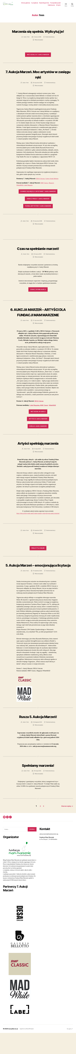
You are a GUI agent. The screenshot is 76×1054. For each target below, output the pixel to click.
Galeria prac (51, 6)
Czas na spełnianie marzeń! (38, 257)
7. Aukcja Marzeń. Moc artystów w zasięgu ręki (38, 80)
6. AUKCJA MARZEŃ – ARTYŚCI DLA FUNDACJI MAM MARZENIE (38, 323)
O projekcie (34, 3)
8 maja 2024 (37, 463)
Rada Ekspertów (44, 3)
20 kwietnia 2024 (37, 547)
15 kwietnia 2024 (37, 592)
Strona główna (25, 3)
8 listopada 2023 (37, 744)
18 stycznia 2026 (37, 230)
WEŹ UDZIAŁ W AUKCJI (38, 426)
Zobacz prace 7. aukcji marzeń (38, 207)
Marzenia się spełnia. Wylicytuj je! (38, 35)
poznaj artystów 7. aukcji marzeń (38, 215)
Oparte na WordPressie (28, 1050)
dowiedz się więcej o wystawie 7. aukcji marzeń (38, 200)
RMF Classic (45, 192)
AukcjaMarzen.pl (13, 1050)
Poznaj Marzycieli (55, 3)
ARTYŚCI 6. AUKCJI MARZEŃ (38, 433)
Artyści (58, 6)
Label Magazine (35, 419)
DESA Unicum (40, 185)
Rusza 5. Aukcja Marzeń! (38, 738)
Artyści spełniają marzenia (38, 457)
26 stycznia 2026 (37, 89)
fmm (28, 44)
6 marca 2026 (37, 44)
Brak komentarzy (50, 44)
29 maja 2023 (37, 792)
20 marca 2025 (37, 263)
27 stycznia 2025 (37, 334)
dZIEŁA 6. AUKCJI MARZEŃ (38, 440)
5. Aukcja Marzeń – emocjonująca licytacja (38, 583)
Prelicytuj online (38, 564)
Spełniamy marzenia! (38, 786)
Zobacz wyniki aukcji (38, 298)
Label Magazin (29, 194)
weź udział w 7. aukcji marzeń (38, 61)
